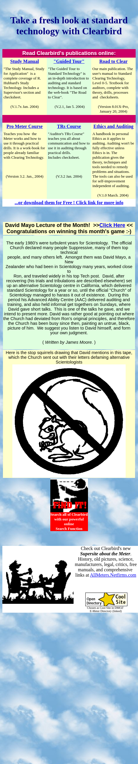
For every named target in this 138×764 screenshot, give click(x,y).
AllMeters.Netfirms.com (113, 575)
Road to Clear (113, 61)
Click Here (112, 225)
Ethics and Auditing (113, 126)
